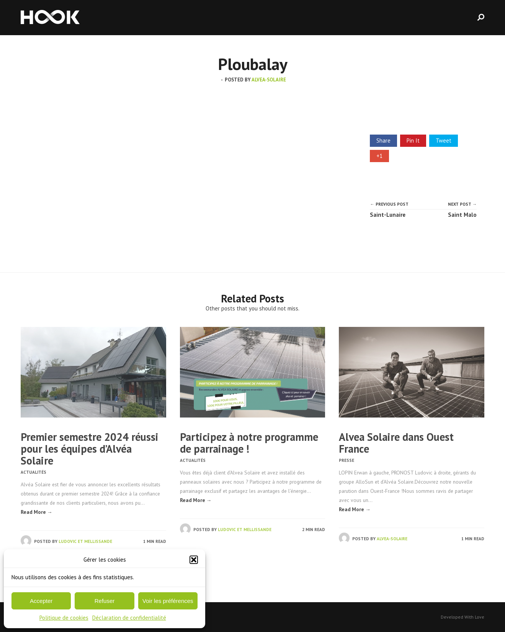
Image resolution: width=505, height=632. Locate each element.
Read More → (36, 512)
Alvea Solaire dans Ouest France (396, 443)
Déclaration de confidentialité (129, 617)
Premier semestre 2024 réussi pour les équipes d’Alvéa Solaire (90, 449)
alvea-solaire (269, 79)
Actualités (33, 472)
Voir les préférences (167, 601)
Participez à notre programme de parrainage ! (249, 443)
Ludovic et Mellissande (85, 541)
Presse (346, 460)
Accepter (41, 601)
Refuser (105, 601)
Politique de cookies (63, 617)
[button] (194, 560)
